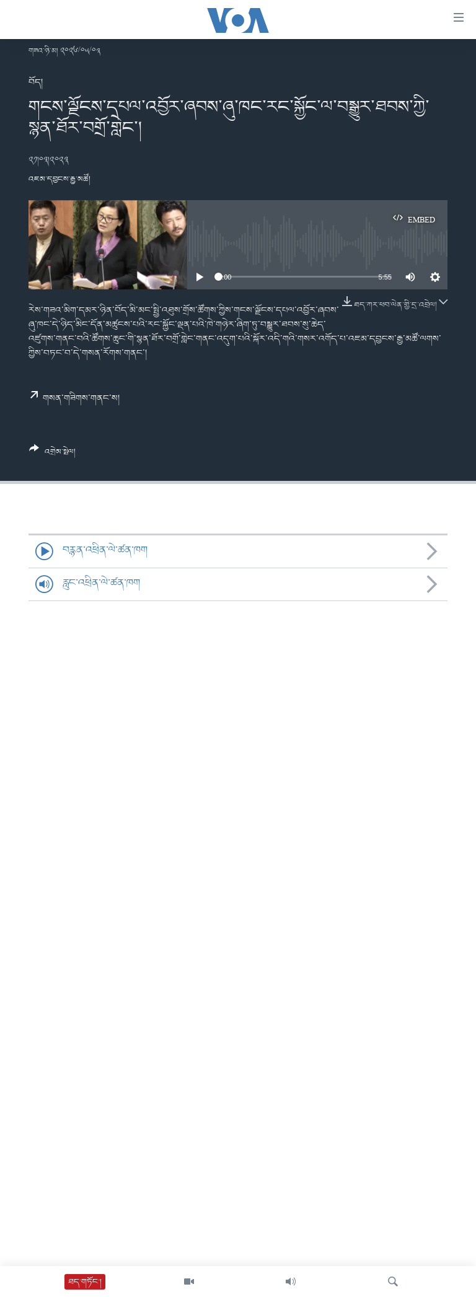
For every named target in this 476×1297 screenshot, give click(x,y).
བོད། (36, 82)
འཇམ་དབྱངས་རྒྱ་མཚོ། (59, 179)
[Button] (52, 455)
